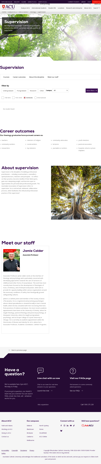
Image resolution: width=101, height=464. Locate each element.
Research (33, 93)
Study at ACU (25, 8)
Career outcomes (19, 79)
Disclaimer (23, 453)
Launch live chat (43, 393)
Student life (52, 8)
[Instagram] (64, 428)
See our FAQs (75, 393)
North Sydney (44, 428)
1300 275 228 (89, 407)
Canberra (30, 439)
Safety (3, 455)
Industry (16, 2)
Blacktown (30, 431)
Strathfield (43, 435)
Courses (6, 79)
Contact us (96, 2)
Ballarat (29, 428)
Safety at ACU (42, 2)
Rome (41, 431)
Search (97, 8)
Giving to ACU (31, 2)
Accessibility (5, 453)
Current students (73, 2)
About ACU (88, 8)
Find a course (23, 14)
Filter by (5, 88)
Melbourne (30, 442)
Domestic (29, 100)
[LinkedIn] (67, 428)
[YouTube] (71, 428)
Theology (32, 14)
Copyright (15, 453)
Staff (88, 2)
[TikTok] (74, 428)
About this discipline (36, 79)
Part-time (18, 100)
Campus (49, 93)
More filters (91, 93)
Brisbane (30, 435)
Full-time (8, 100)
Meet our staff (53, 79)
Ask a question (43, 407)
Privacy (32, 453)
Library (83, 2)
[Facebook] (61, 428)
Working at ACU (7, 431)
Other (42, 93)
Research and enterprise (74, 8)
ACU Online (43, 439)
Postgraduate (21, 93)
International (41, 100)
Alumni (23, 2)
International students (39, 8)
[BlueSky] (61, 433)
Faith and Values (6, 2)
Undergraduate (8, 93)
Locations (61, 8)
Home (4, 14)
